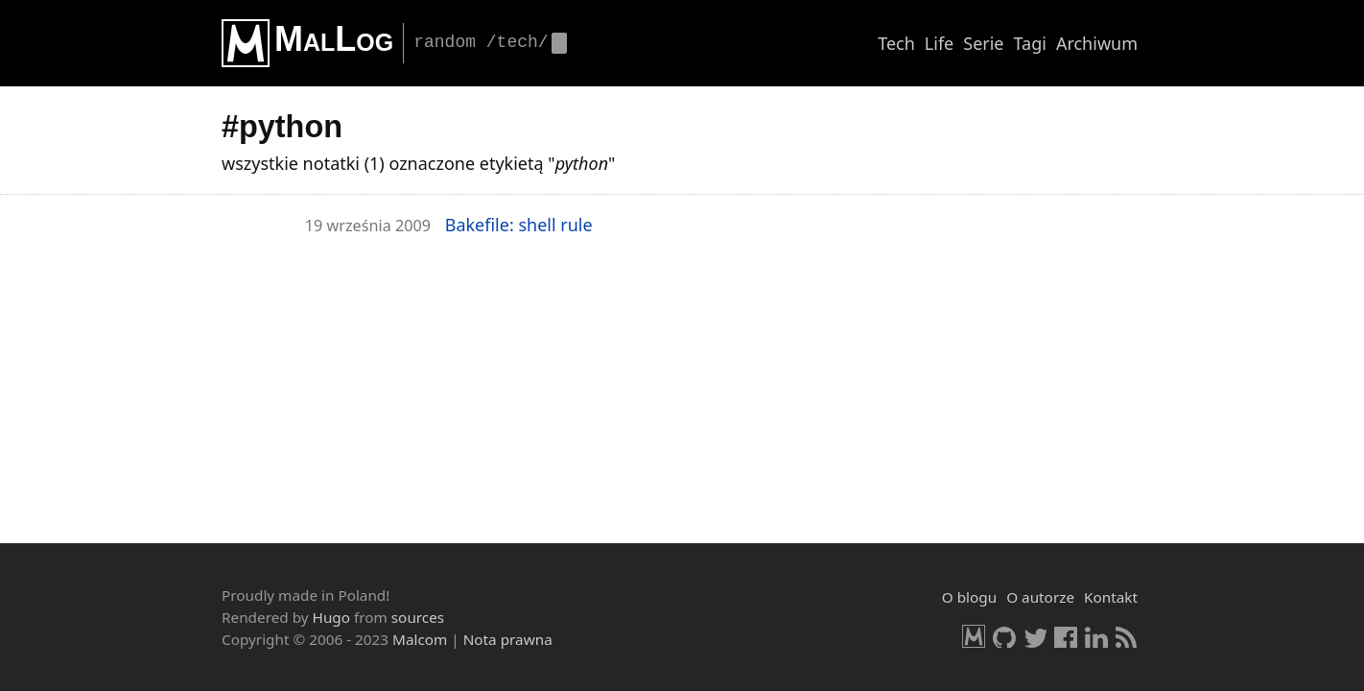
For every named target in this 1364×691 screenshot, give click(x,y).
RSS (1127, 636)
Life (939, 43)
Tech (896, 43)
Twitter (1035, 636)
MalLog (333, 39)
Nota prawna (508, 639)
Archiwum (1097, 43)
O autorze (1040, 597)
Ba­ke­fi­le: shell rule (519, 224)
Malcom (419, 639)
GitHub (1004, 636)
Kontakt (1111, 597)
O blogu (969, 597)
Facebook (1065, 636)
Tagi (1030, 43)
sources (417, 617)
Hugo (331, 617)
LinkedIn (1096, 636)
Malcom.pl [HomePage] (973, 636)
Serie (983, 43)
